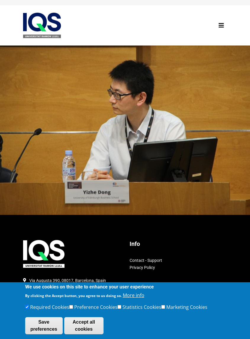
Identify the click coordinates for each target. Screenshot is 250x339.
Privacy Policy (142, 267)
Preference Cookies (95, 309)
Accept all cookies (84, 328)
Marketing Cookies (186, 309)
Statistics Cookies (141, 309)
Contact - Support (146, 260)
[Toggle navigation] (221, 25)
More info (133, 297)
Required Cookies (49, 309)
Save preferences (43, 328)
